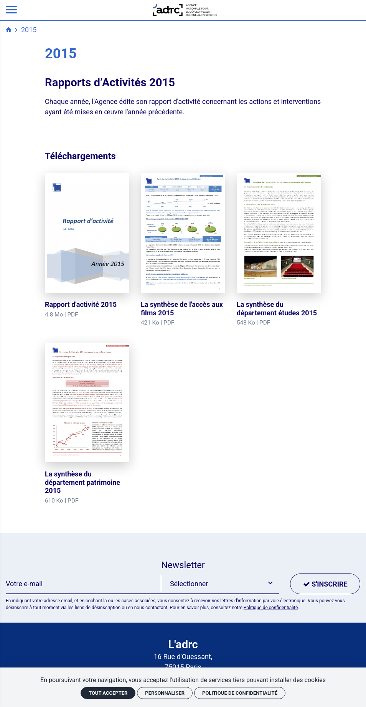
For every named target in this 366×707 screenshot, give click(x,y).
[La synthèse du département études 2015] (279, 250)
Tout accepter (108, 693)
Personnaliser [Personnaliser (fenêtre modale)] (165, 693)
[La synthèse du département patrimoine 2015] (87, 424)
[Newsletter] (83, 584)
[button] (220, 584)
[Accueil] (185, 9)
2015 (28, 30)
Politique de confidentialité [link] (239, 693)
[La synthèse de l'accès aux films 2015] (183, 250)
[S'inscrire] (325, 584)
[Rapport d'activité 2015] (87, 246)
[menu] (11, 10)
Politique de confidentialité (271, 607)
